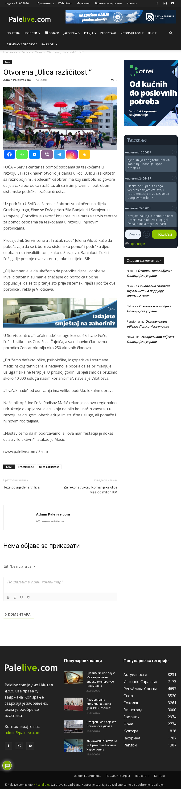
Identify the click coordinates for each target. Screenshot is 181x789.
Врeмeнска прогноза (22, 44)
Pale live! (49, 44)
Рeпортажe (108, 33)
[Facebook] (9, 154)
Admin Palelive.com (17, 80)
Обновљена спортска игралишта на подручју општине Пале (148, 291)
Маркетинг (84, 3)
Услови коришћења (87, 776)
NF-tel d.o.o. (41, 785)
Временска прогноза (108, 3)
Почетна (13, 33)
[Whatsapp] (22, 154)
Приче (152, 33)
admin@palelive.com (22, 732)
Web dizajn (65, 3)
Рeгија (90, 33)
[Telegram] (59, 154)
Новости (32, 33)
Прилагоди (137, 244)
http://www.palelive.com (51, 521)
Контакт (132, 3)
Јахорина (71, 33)
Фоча (7, 62)
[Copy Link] (84, 154)
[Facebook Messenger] (34, 154)
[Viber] (47, 154)
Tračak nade (26, 467)
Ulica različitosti (49, 467)
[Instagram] (72, 154)
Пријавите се (45, 3)
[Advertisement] (151, 380)
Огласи (51, 33)
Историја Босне (132, 33)
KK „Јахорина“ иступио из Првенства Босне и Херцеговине (101, 745)
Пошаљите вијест (118, 776)
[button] (170, 33)
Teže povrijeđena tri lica (21, 487)
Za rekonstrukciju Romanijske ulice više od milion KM (90, 489)
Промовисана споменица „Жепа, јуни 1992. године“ (99, 704)
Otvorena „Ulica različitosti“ (47, 72)
